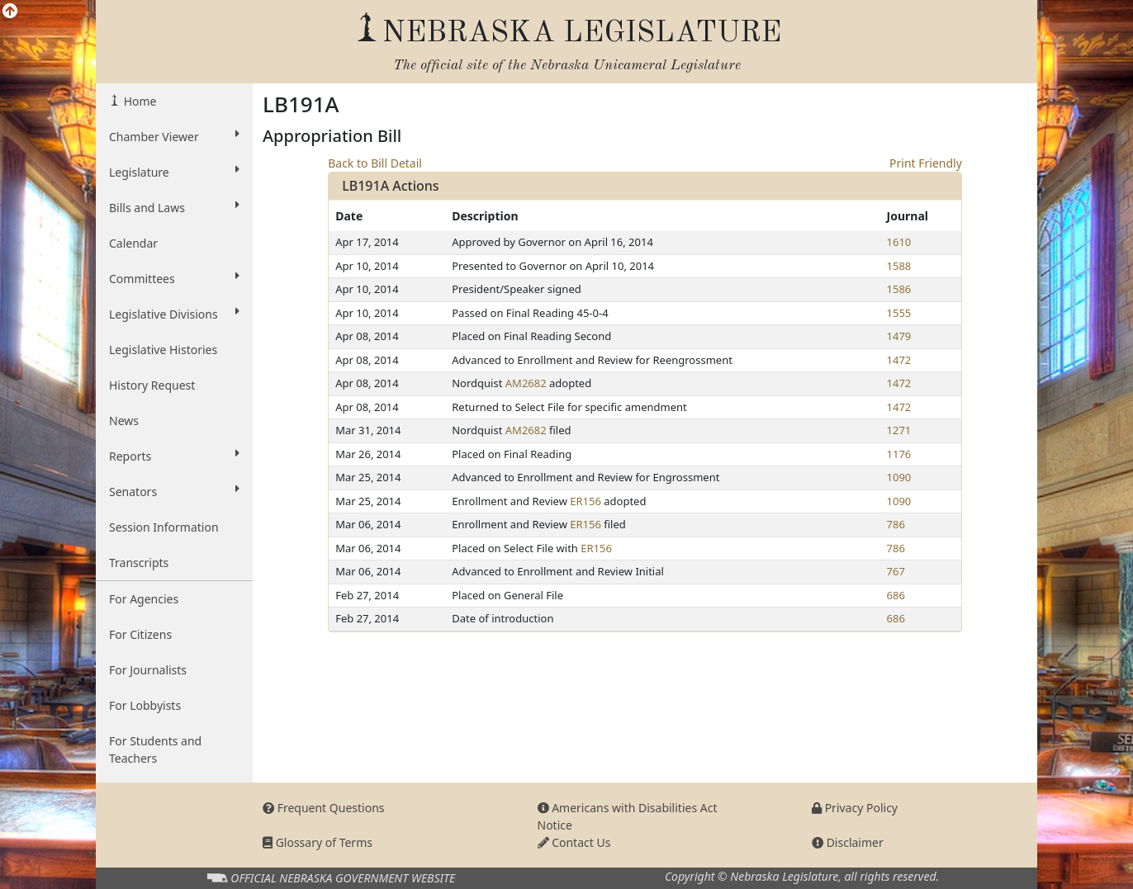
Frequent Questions (324, 808)
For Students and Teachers (155, 749)
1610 (899, 241)
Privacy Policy (855, 808)
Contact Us (574, 842)
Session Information (164, 527)
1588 (899, 265)
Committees (174, 278)
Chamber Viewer (174, 136)
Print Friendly (925, 163)
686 (896, 595)
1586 (899, 288)
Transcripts (138, 562)
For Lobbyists (145, 705)
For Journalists (148, 670)
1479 (899, 336)
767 (896, 571)
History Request (152, 385)
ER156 (585, 501)
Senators (174, 491)
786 (896, 524)
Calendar (133, 243)
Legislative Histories (163, 349)
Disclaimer (848, 842)
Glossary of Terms (317, 842)
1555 (899, 312)
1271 (899, 430)
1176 (899, 454)
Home (138, 101)
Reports (174, 455)
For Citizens (140, 634)
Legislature (174, 171)
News (124, 420)
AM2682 (526, 383)
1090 (899, 477)
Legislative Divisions (174, 313)
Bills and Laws (174, 207)
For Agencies (143, 599)
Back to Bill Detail (375, 163)
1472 (899, 359)
